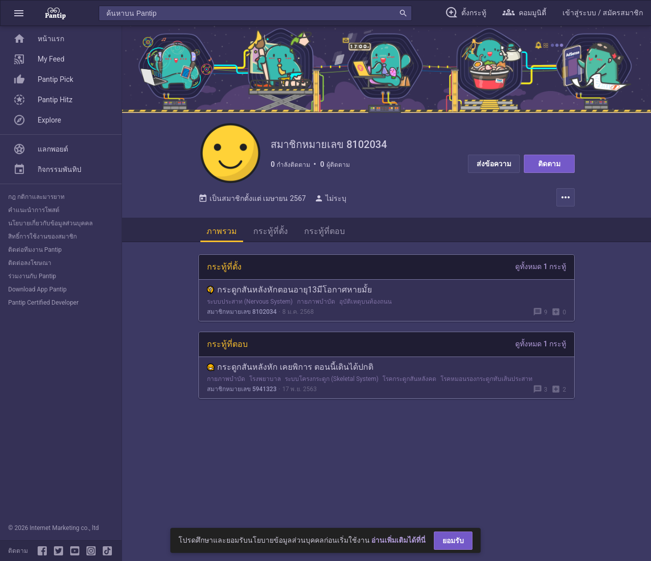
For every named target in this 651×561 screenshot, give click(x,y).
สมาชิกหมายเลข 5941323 (242, 390)
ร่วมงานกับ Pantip (32, 276)
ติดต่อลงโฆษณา (29, 263)
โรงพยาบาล (265, 379)
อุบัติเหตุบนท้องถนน (365, 302)
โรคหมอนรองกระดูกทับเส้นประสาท (486, 379)
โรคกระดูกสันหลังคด (409, 379)
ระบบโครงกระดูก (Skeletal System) (331, 379)
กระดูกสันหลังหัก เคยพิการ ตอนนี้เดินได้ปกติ (290, 368)
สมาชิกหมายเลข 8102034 (242, 312)
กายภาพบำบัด (316, 302)
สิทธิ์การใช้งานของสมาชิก (42, 236)
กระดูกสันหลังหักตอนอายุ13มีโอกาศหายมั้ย (289, 291)
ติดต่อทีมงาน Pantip (35, 249)
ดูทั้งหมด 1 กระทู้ (540, 267)
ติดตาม (549, 164)
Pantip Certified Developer (43, 302)
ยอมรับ (453, 541)
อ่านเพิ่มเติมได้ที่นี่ (398, 540)
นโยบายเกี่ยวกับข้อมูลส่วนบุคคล (50, 223)
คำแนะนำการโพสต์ (34, 210)
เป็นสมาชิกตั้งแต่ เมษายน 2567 (252, 199)
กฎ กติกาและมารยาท (36, 196)
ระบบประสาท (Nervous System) (250, 302)
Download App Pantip (37, 289)
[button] (19, 13)
